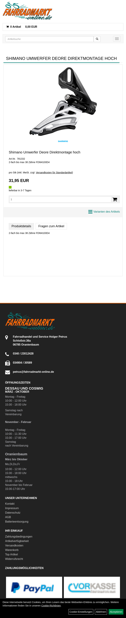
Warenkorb (12, 550)
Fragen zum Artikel (51, 226)
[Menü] (117, 39)
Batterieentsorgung (16, 521)
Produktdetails (21, 226)
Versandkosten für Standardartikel (54, 172)
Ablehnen (101, 611)
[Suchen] (97, 39)
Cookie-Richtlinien (51, 605)
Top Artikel (11, 554)
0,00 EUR (21, 26)
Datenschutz (12, 512)
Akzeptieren (116, 611)
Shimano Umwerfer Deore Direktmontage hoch (44, 152)
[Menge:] (60, 199)
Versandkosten (14, 545)
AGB (8, 517)
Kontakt (9, 503)
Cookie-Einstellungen (81, 611)
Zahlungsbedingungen (18, 536)
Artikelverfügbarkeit (17, 541)
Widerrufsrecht (14, 558)
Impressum (12, 508)
